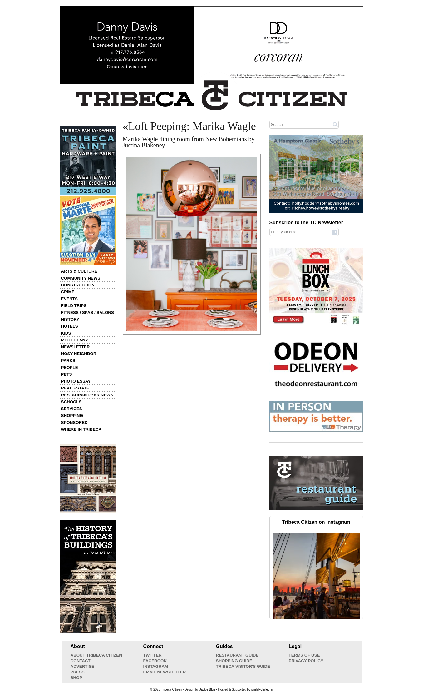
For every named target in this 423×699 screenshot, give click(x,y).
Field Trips (73, 305)
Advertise (82, 666)
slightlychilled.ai (262, 689)
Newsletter (75, 347)
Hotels (69, 326)
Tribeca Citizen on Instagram (316, 522)
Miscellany (74, 340)
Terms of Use (304, 655)
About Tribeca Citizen (96, 655)
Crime (68, 292)
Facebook (155, 660)
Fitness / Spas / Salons (87, 312)
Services (71, 408)
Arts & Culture (79, 271)
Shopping (72, 415)
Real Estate (75, 388)
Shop (76, 677)
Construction (78, 285)
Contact (81, 660)
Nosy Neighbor (78, 353)
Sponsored (74, 422)
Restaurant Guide (237, 655)
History (70, 319)
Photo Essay (76, 381)
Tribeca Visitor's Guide (243, 666)
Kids (66, 333)
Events (69, 298)
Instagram (155, 666)
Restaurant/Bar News (87, 395)
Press (78, 672)
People (69, 367)
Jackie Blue (207, 689)
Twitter (152, 655)
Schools (71, 401)
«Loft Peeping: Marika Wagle (189, 126)
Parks (68, 360)
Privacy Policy (306, 660)
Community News (81, 278)
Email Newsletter (164, 672)
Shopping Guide (234, 660)
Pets (66, 374)
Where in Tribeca (81, 429)
